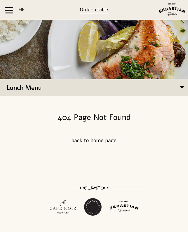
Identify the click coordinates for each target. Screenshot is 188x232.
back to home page (94, 140)
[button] (10, 10)
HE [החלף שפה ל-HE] (22, 10)
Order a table (94, 9)
